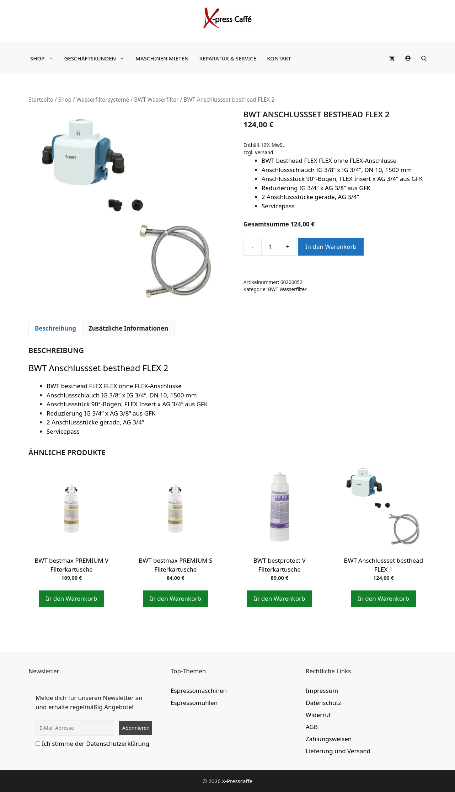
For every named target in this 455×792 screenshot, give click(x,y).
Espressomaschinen (199, 690)
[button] (424, 58)
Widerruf (318, 715)
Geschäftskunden (96, 58)
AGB (312, 727)
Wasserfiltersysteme (102, 99)
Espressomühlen (194, 703)
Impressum (322, 690)
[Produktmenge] (270, 247)
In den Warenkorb (331, 246)
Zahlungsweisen (329, 739)
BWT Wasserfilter (156, 99)
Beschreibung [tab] (55, 328)
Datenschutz (323, 703)
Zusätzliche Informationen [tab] (128, 328)
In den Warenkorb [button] (71, 598)
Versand (264, 152)
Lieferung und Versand (338, 751)
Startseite (40, 99)
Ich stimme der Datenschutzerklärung (95, 743)
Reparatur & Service (228, 58)
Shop (43, 58)
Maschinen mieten (161, 58)
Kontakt (279, 58)
